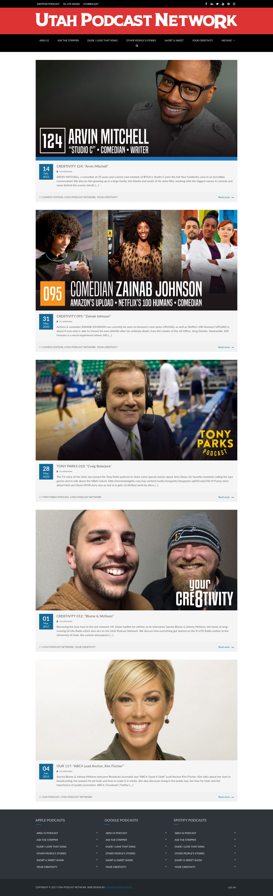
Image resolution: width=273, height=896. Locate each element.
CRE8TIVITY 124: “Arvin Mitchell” (82, 166)
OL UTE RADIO (71, 4)
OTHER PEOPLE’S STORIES (141, 40)
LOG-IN (232, 887)
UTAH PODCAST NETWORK (80, 197)
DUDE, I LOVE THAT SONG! (102, 40)
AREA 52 (44, 40)
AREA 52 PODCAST (47, 833)
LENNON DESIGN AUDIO (119, 887)
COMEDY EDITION (52, 197)
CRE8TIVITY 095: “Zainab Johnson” (84, 316)
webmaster (67, 171)
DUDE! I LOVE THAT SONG (52, 846)
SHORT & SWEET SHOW (50, 860)
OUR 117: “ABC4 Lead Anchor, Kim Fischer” (90, 766)
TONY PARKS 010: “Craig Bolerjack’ (84, 466)
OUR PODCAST (51, 796)
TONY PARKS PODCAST (55, 497)
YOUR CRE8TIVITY (202, 40)
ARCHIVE (226, 40)
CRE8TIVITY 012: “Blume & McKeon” (85, 616)
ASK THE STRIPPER (68, 40)
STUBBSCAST (91, 4)
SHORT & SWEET (174, 40)
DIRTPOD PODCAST (48, 4)
